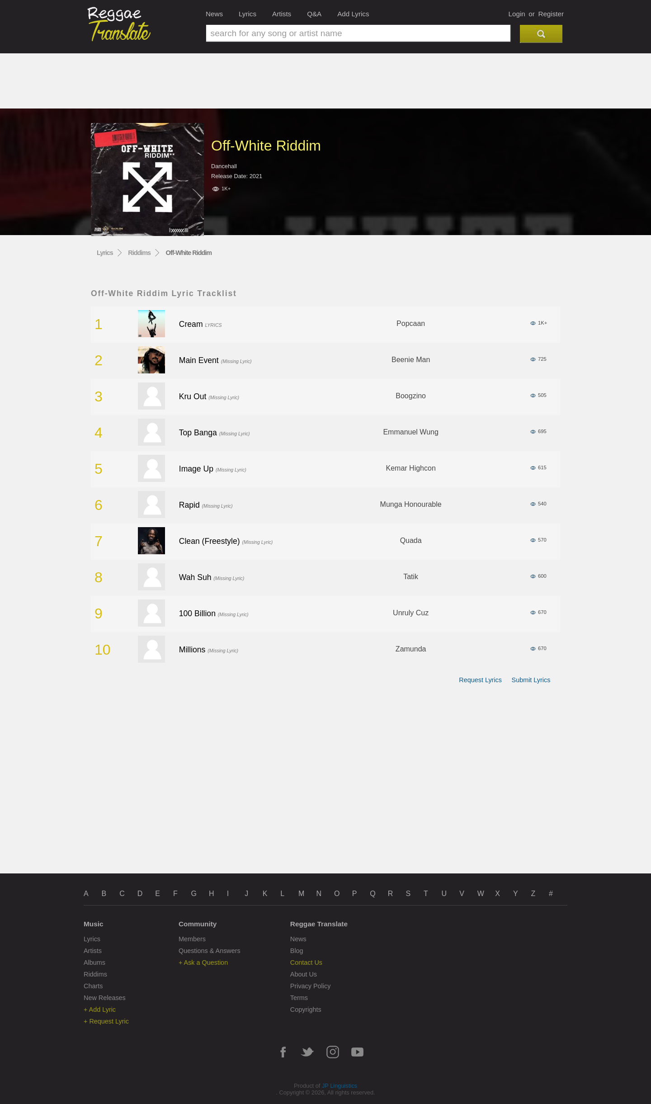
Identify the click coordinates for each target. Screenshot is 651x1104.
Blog (296, 950)
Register (551, 14)
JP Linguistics (339, 1085)
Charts (93, 986)
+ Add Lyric (100, 1009)
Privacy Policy (310, 986)
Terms (299, 997)
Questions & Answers (210, 950)
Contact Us (306, 962)
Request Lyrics (480, 680)
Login (517, 14)
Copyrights (305, 1009)
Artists (281, 14)
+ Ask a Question (203, 962)
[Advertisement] (325, 84)
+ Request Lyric (106, 1021)
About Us (303, 974)
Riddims (139, 252)
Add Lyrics (353, 14)
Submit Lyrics (531, 680)
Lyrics (247, 14)
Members (192, 939)
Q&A (314, 14)
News (214, 14)
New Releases (105, 997)
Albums (94, 962)
